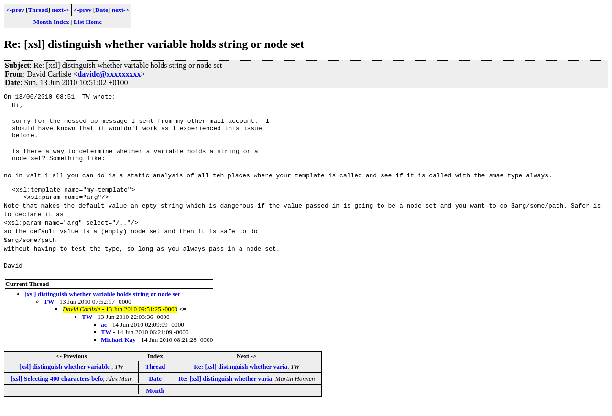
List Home (88, 21)
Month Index (51, 21)
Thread (38, 9)
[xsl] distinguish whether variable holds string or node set (102, 305)
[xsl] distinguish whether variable (65, 378)
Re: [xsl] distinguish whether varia (240, 378)
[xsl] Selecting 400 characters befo (57, 390)
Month (155, 401)
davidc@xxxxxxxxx (109, 74)
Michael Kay (118, 351)
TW (49, 313)
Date (101, 9)
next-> (60, 9)
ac (104, 335)
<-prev (15, 9)
